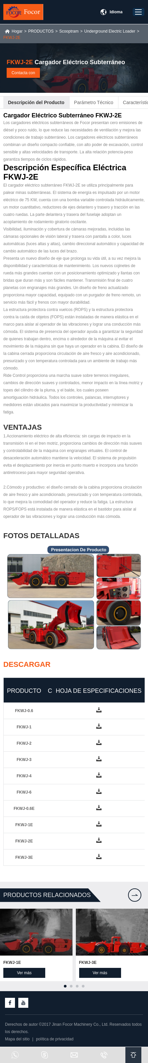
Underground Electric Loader (109, 31)
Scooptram (68, 31)
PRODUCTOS (41, 31)
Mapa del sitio (17, 1039)
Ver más (24, 973)
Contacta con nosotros (23, 74)
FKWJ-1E (12, 962)
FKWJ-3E (88, 962)
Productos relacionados (47, 895)
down (98, 710)
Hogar (17, 31)
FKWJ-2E (11, 37)
